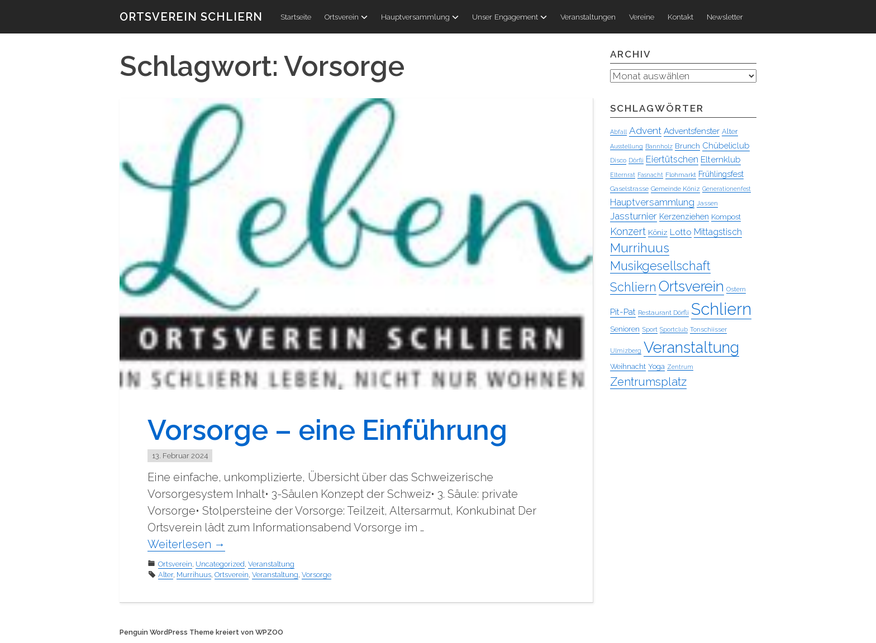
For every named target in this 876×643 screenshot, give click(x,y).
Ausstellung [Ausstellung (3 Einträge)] (626, 146)
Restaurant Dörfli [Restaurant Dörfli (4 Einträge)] (663, 312)
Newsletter (725, 16)
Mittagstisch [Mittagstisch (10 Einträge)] (718, 232)
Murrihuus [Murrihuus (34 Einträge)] (639, 248)
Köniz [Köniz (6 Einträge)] (658, 232)
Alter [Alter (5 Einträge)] (730, 131)
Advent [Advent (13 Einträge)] (645, 130)
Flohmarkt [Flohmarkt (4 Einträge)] (680, 175)
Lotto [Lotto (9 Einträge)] (681, 232)
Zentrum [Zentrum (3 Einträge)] (680, 366)
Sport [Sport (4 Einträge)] (650, 329)
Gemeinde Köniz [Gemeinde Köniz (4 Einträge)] (675, 189)
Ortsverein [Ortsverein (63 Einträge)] (691, 286)
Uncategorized (220, 564)
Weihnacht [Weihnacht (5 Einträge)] (628, 366)
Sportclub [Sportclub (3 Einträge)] (674, 329)
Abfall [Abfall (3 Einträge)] (618, 131)
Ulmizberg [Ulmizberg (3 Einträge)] (625, 350)
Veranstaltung (271, 564)
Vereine (641, 16)
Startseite (295, 16)
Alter (165, 574)
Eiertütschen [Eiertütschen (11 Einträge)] (672, 159)
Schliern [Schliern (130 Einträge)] (721, 309)
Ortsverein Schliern (191, 16)
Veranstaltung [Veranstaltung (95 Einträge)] (691, 347)
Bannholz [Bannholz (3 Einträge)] (659, 146)
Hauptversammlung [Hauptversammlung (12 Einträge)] (652, 202)
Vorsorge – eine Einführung (327, 430)
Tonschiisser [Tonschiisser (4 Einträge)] (708, 329)
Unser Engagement (509, 16)
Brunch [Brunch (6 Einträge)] (687, 145)
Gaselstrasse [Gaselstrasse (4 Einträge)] (629, 189)
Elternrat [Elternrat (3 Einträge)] (622, 174)
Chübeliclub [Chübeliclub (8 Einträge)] (726, 146)
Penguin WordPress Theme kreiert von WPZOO (201, 632)
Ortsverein (346, 16)
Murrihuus (194, 574)
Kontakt (680, 16)
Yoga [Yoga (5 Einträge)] (656, 366)
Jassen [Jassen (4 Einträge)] (707, 203)
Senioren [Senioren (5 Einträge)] (625, 329)
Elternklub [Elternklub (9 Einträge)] (721, 159)
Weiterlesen (186, 544)
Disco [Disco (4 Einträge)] (618, 160)
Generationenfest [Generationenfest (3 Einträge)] (726, 188)
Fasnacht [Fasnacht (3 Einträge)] (650, 174)
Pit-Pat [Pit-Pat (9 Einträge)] (623, 311)
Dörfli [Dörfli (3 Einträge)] (636, 160)
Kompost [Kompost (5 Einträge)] (726, 217)
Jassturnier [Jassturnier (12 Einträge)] (633, 216)
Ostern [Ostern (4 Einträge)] (736, 289)
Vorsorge (316, 574)
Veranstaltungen (588, 16)
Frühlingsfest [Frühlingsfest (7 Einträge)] (721, 174)
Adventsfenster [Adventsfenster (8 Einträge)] (692, 131)
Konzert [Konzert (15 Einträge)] (628, 231)
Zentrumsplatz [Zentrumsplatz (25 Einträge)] (648, 381)
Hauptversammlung (420, 16)
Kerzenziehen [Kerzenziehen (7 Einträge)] (684, 216)
